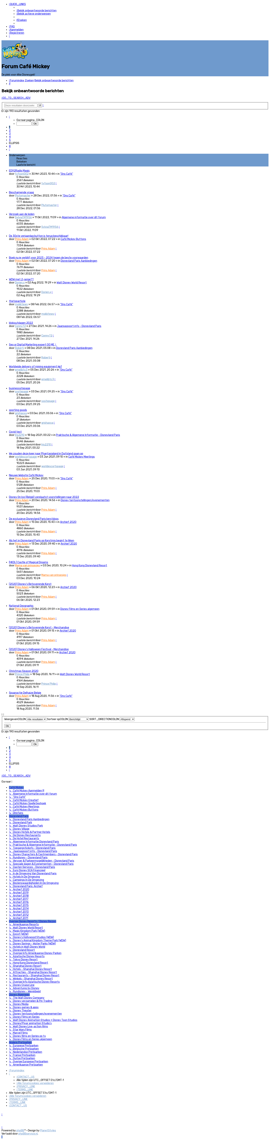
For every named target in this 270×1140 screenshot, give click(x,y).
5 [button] (10, 140)
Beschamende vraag (21, 192)
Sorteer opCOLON (68, 719)
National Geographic (21, 605)
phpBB (20, 1130)
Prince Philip (22, 674)
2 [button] (10, 130)
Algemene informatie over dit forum (84, 217)
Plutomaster (23, 195)
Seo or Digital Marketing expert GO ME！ (33, 344)
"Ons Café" (66, 173)
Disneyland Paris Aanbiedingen (79, 260)
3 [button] (10, 133)
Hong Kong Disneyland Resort (89, 565)
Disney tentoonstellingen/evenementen (85, 500)
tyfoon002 (22, 173)
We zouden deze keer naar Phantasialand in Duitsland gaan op (46, 453)
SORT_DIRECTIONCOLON (112, 719)
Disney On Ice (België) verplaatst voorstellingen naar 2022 (44, 497)
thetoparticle (17, 301)
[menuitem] (36, 10)
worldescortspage (26, 456)
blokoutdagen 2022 (21, 323)
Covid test (15, 431)
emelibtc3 (21, 369)
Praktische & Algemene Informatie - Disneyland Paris (88, 435)
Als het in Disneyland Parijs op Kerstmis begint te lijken (41, 540)
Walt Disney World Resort (72, 282)
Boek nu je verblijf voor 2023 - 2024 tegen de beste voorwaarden (48, 257)
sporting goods (18, 410)
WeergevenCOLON (25, 719)
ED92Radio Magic (19, 170)
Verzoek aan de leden (21, 214)
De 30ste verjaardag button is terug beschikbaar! (38, 236)
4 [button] (10, 136)
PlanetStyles (48, 1130)
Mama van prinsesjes (27, 565)
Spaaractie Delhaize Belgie (25, 692)
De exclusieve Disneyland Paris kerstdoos (34, 518)
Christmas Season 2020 (23, 671)
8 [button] (10, 146)
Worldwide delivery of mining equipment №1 (35, 366)
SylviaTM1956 (23, 217)
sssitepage (21, 391)
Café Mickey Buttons (73, 239)
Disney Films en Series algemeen (79, 609)
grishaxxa (21, 413)
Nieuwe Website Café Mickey (26, 475)
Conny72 (20, 326)
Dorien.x (20, 282)
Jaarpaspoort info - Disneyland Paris (79, 326)
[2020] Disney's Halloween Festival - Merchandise (39, 649)
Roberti (19, 348)
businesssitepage (19, 388)
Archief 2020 (68, 522)
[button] (9, 116)
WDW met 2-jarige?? (21, 279)
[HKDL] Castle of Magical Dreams (28, 562)
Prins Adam (22, 239)
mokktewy (21, 304)
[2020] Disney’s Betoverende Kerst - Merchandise (39, 627)
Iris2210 (20, 435)
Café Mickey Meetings (81, 456)
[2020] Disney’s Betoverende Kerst (30, 584)
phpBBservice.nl (28, 1133)
